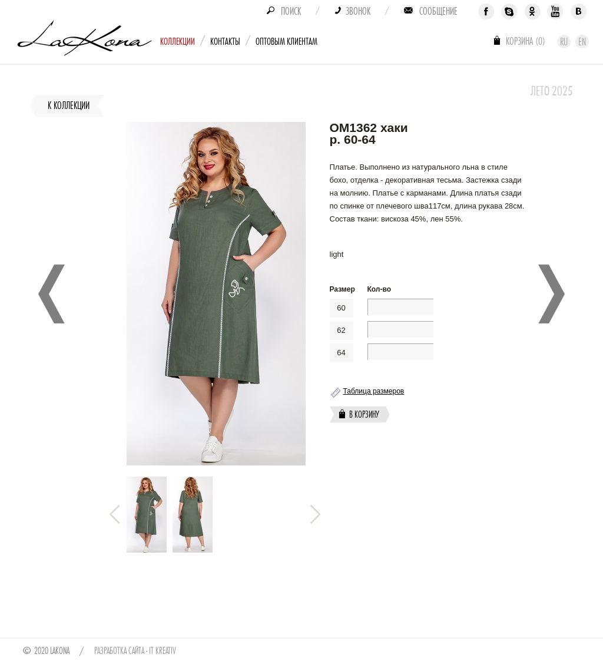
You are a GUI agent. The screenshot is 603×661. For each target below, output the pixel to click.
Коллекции (177, 41)
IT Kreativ (162, 651)
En (582, 42)
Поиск (291, 11)
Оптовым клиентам (286, 41)
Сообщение (438, 11)
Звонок (358, 11)
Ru (564, 42)
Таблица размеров (374, 391)
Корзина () (525, 41)
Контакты (225, 41)
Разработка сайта (119, 651)
